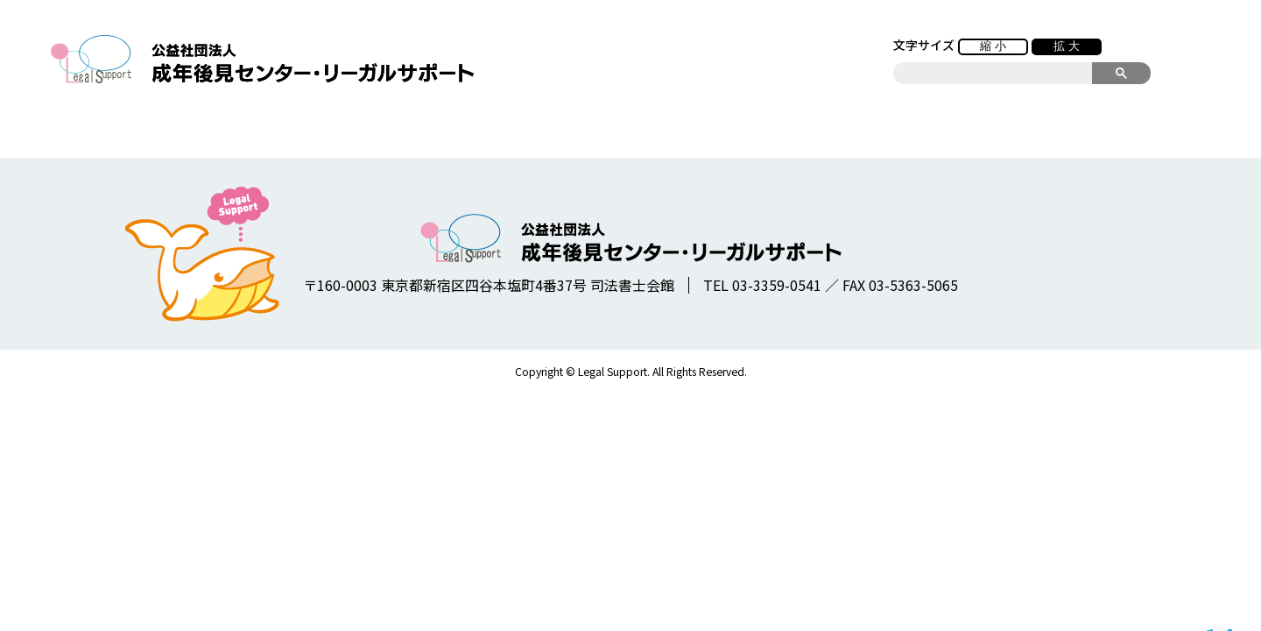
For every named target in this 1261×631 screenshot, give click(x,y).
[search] (992, 74)
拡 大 (1066, 46)
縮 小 (993, 46)
